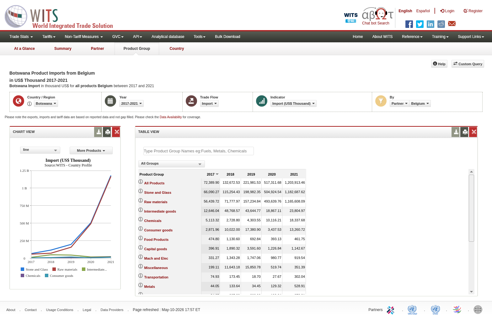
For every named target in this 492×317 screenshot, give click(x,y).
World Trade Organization (457, 309)
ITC (391, 309)
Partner (97, 48)
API (137, 36)
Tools (200, 36)
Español (423, 11)
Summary (63, 48)
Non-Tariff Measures (84, 36)
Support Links (471, 36)
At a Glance (24, 48)
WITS (63, 15)
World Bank (479, 309)
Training (440, 36)
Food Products (156, 239)
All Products (154, 183)
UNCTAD (413, 309)
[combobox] (40, 150)
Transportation (156, 277)
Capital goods (155, 249)
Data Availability (171, 117)
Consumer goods (158, 230)
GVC (118, 36)
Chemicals (153, 221)
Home (358, 36)
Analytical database (168, 36)
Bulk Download (227, 36)
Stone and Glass (157, 192)
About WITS (382, 36)
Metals (149, 286)
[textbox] (198, 151)
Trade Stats (21, 36)
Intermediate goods (160, 211)
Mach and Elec (156, 258)
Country (176, 48)
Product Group (137, 48)
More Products (91, 150)
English (405, 11)
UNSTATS (435, 309)
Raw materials (156, 202)
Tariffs (49, 36)
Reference (412, 36)
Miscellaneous (156, 268)
